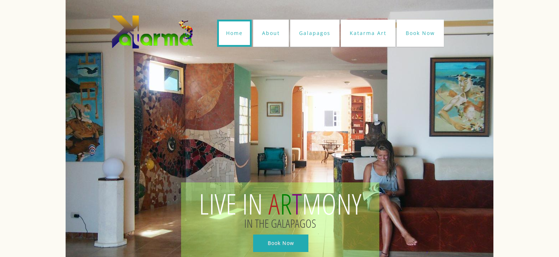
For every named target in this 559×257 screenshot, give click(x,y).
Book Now (420, 33)
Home (234, 33)
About (271, 33)
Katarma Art (368, 33)
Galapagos (314, 33)
